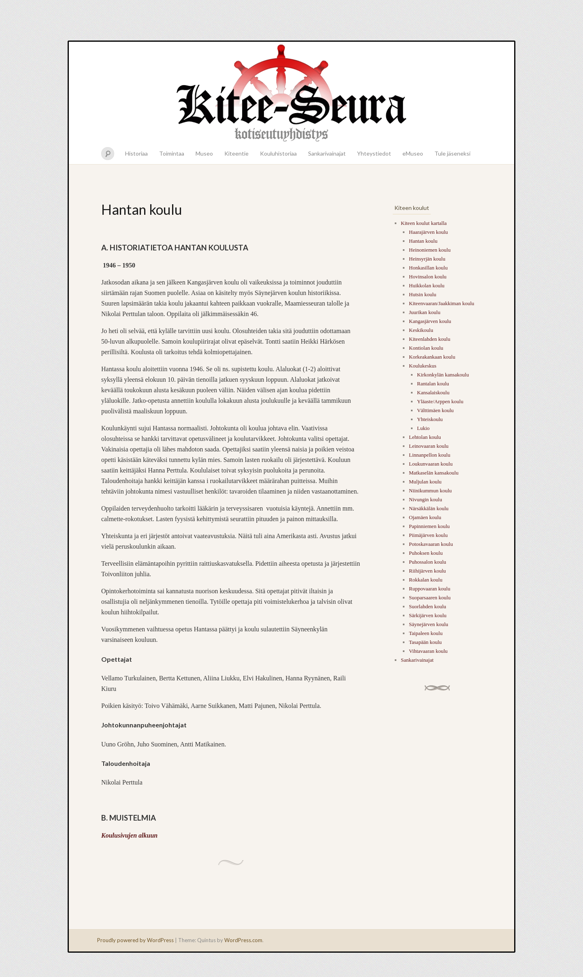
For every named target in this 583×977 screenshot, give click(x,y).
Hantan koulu (423, 241)
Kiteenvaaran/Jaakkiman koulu (441, 303)
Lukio (423, 428)
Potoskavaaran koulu (431, 544)
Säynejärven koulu (428, 624)
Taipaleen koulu (426, 633)
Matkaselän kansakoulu (433, 473)
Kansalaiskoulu (433, 392)
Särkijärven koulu (428, 615)
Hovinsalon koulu (428, 277)
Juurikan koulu (424, 312)
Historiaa (136, 153)
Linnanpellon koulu (429, 455)
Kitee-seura (291, 92)
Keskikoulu (421, 330)
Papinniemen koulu (429, 526)
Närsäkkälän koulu (429, 508)
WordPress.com (243, 940)
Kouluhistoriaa (278, 153)
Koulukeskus (422, 366)
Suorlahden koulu (427, 606)
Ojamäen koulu (425, 517)
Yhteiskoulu (430, 419)
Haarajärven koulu (428, 232)
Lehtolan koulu (425, 437)
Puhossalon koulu (427, 562)
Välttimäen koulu (435, 410)
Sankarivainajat (327, 153)
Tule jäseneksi (452, 153)
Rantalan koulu (433, 384)
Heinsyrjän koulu (427, 259)
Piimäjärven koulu (428, 535)
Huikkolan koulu (427, 285)
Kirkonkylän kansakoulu (443, 375)
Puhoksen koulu (426, 553)
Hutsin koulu (422, 294)
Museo (204, 153)
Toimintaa (171, 153)
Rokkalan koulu (426, 580)
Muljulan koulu (425, 482)
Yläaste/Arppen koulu (440, 401)
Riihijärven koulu (427, 571)
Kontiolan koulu (426, 348)
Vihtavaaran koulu (428, 651)
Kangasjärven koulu (430, 321)
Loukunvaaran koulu (431, 464)
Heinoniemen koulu (430, 250)
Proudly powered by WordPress (135, 940)
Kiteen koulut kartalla (424, 223)
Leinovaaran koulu (429, 446)
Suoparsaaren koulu (430, 597)
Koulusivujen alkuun (129, 835)
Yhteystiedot (374, 153)
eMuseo (412, 153)
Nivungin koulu (425, 499)
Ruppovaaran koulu (429, 589)
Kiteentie (236, 153)
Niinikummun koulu (430, 490)
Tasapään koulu (425, 642)
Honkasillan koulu (428, 268)
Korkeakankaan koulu (432, 357)
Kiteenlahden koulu (429, 339)
